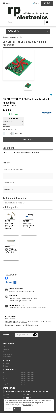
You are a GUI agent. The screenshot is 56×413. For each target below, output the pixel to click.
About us (5, 346)
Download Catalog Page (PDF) (15, 203)
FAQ (4, 352)
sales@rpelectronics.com (23, 301)
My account (6, 363)
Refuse (8, 409)
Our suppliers (7, 357)
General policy (7, 354)
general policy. (27, 405)
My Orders (6, 366)
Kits (21, 37)
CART (47, 3)
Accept (17, 409)
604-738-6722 (28, 395)
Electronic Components (10, 37)
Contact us (6, 349)
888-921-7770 (28, 398)
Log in (36, 3)
